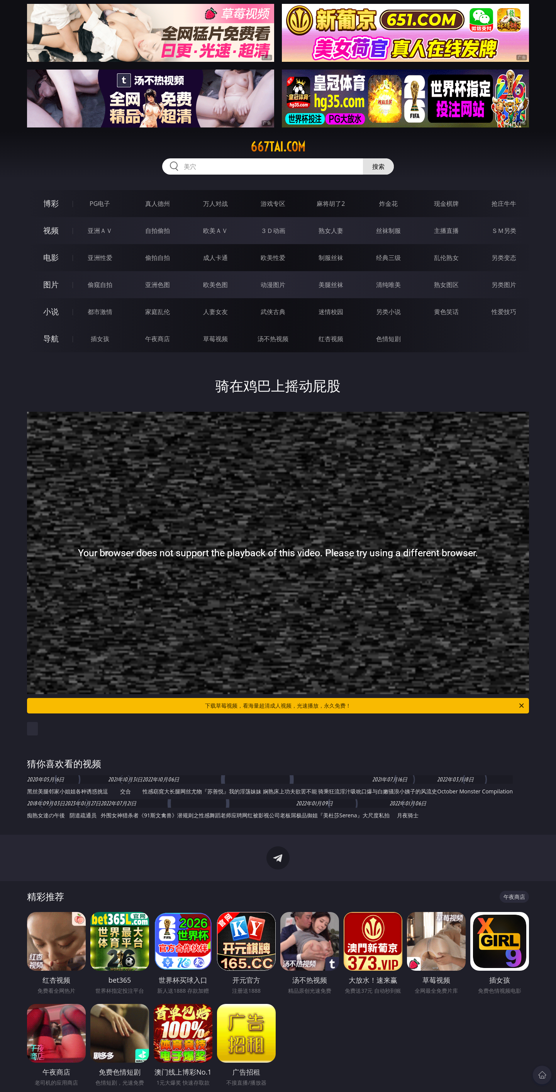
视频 (51, 230)
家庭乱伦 (157, 311)
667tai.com (278, 147)
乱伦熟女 (446, 257)
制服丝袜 (331, 257)
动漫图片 (273, 284)
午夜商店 (157, 339)
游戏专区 (273, 203)
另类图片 (504, 284)
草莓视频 (215, 339)
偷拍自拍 (157, 257)
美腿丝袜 (331, 284)
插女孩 (100, 339)
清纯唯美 (388, 284)
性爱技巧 (504, 311)
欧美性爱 (273, 257)
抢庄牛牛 (504, 203)
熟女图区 (446, 284)
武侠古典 (273, 311)
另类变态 (504, 257)
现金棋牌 (446, 203)
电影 (51, 257)
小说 (51, 311)
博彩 (51, 203)
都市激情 (100, 311)
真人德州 (157, 203)
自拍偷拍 (157, 230)
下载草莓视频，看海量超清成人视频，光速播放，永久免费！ (365, 705)
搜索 (378, 166)
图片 (51, 284)
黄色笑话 (446, 311)
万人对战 (215, 203)
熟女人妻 (331, 230)
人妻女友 (215, 311)
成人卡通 (215, 257)
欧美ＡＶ (215, 230)
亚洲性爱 (100, 257)
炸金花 (388, 203)
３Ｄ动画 (273, 230)
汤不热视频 (273, 339)
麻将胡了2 (331, 203)
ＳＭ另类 (504, 230)
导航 (51, 338)
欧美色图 (215, 284)
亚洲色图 (157, 284)
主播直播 (446, 230)
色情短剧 (388, 339)
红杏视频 (331, 339)
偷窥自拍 (100, 284)
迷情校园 (331, 311)
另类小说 (388, 311)
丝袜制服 (388, 230)
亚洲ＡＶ (100, 230)
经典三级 (388, 257)
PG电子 (100, 203)
